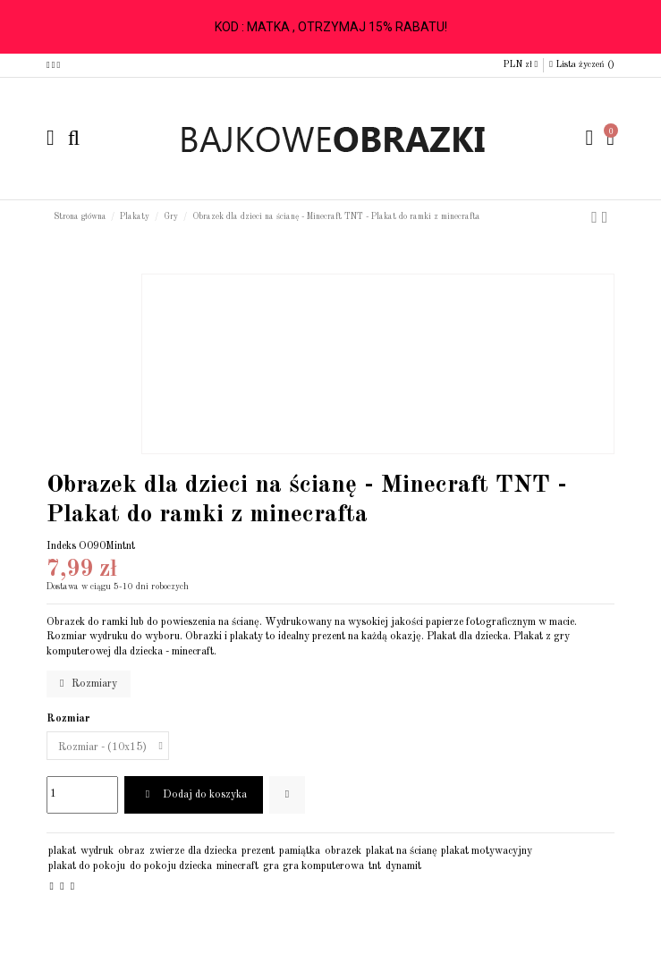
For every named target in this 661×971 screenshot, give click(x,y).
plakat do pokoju (86, 866)
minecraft (237, 866)
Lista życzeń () (581, 64)
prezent (258, 851)
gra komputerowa (323, 866)
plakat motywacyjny (486, 851)
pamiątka (299, 851)
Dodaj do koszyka (193, 794)
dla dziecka (212, 851)
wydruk (97, 851)
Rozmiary (88, 683)
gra (271, 866)
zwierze (166, 851)
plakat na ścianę (401, 851)
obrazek (343, 851)
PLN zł (520, 64)
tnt (375, 866)
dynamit (403, 866)
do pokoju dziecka (171, 866)
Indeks (61, 546)
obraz (131, 851)
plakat (62, 851)
